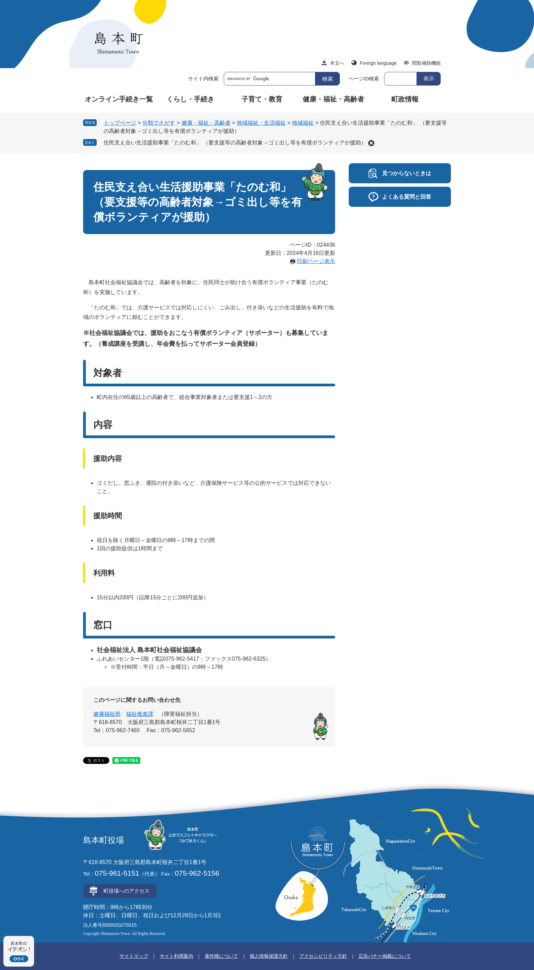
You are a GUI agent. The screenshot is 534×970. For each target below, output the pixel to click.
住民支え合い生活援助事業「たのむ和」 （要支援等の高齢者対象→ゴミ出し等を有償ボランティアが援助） (235, 142)
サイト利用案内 (176, 956)
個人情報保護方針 (269, 956)
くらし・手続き (190, 99)
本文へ (337, 63)
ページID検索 (363, 78)
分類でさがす (158, 123)
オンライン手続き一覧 (119, 99)
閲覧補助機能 (426, 63)
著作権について (221, 956)
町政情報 (405, 99)
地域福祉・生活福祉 (261, 123)
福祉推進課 (139, 714)
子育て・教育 (261, 99)
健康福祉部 (107, 714)
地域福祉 (303, 123)
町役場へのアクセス (127, 891)
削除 (371, 143)
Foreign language (378, 63)
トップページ (120, 123)
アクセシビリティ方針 (323, 956)
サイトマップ (134, 956)
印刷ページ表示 (316, 261)
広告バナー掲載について (385, 956)
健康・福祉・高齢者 (333, 99)
